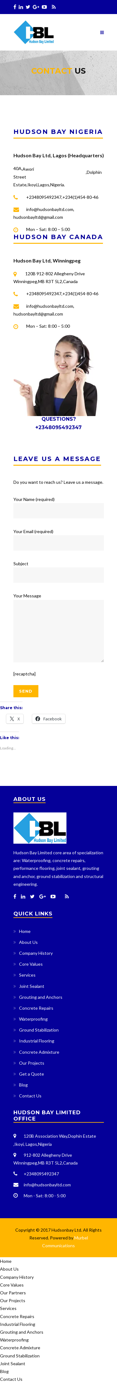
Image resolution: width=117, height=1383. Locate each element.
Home (25, 931)
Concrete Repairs (36, 1008)
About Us (28, 942)
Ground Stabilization (39, 1029)
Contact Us (30, 1095)
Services (27, 975)
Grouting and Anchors (40, 997)
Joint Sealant (31, 986)
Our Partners (13, 1292)
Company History (36, 953)
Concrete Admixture (39, 1052)
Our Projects (31, 1063)
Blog (23, 1084)
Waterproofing (33, 1019)
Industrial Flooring (36, 1040)
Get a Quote (31, 1073)
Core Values (31, 964)
